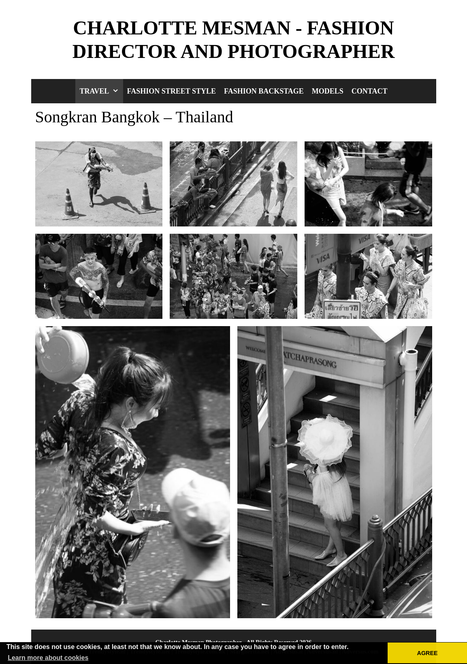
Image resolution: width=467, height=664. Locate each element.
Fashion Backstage (264, 91)
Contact (370, 91)
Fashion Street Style (171, 91)
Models (327, 91)
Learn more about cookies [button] (48, 657)
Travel (101, 91)
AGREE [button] (427, 653)
